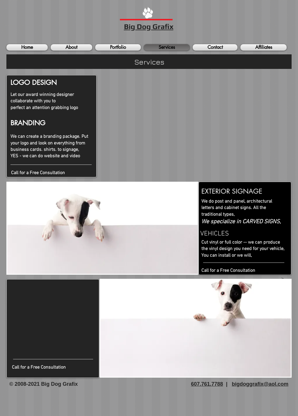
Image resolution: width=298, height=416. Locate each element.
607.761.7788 (207, 384)
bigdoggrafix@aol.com (260, 384)
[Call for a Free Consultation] (52, 173)
